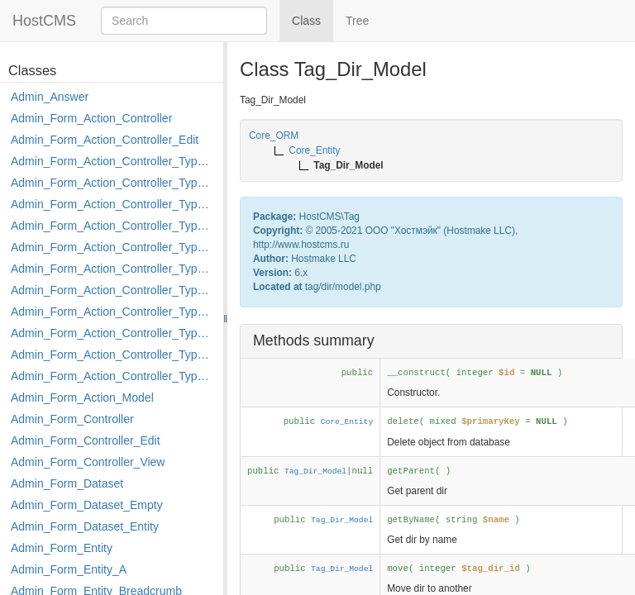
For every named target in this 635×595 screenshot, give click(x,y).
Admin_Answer (49, 96)
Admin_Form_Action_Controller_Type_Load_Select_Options (113, 268)
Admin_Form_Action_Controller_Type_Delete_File (113, 204)
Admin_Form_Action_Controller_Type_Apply (113, 161)
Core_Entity (347, 421)
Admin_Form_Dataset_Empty (87, 505)
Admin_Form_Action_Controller (91, 118)
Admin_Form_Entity (61, 548)
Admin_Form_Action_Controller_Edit (104, 139)
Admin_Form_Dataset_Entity (85, 526)
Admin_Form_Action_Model (82, 397)
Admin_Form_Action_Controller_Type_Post (113, 333)
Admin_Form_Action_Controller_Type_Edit (113, 225)
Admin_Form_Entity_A (69, 569)
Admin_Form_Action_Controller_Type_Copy (113, 182)
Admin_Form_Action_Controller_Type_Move (113, 311)
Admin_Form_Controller (72, 419)
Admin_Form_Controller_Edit (85, 440)
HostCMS (44, 20)
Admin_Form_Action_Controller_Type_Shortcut (113, 376)
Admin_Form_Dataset (67, 483)
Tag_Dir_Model (315, 471)
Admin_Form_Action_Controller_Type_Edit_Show (113, 247)
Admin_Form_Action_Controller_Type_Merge (113, 290)
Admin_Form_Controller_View (88, 462)
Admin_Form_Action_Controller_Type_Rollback (113, 354)
